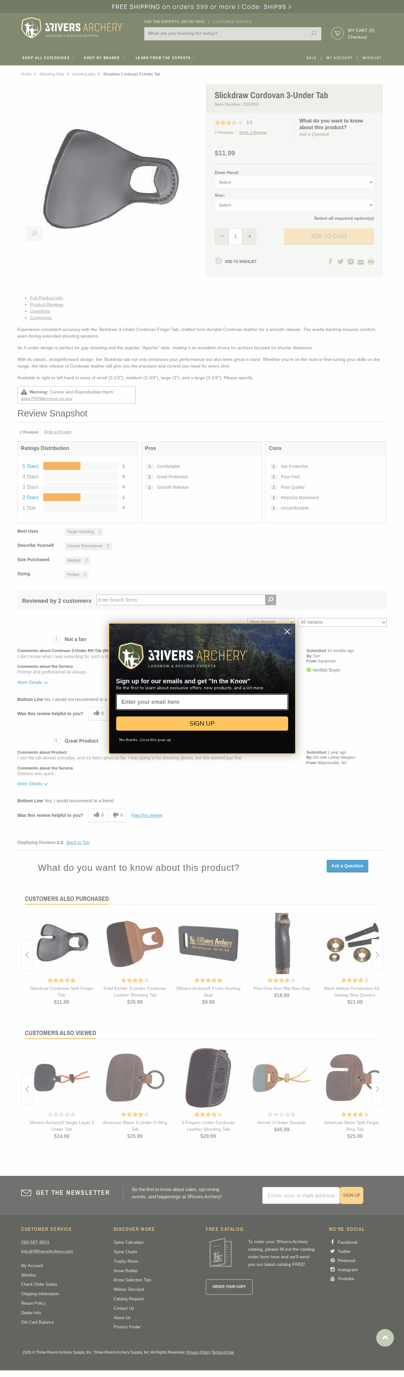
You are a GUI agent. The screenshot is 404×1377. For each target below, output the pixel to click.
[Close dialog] (287, 631)
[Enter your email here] (202, 702)
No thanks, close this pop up (145, 739)
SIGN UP (202, 723)
